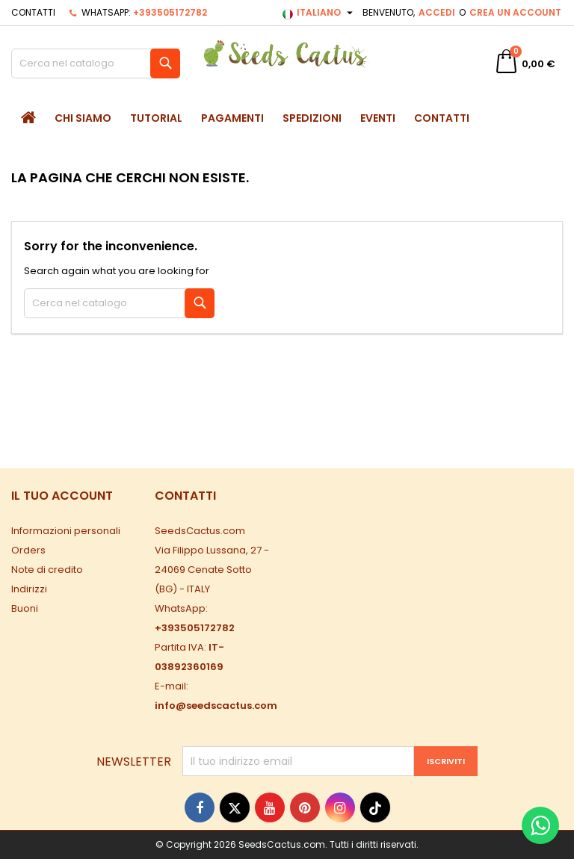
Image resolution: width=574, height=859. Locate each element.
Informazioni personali (65, 531)
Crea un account (515, 12)
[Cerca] (95, 63)
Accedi (437, 12)
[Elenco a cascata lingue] (319, 12)
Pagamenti (232, 118)
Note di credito (47, 569)
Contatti (33, 12)
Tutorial (156, 118)
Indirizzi (29, 589)
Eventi (377, 118)
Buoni (24, 608)
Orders (28, 550)
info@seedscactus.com (216, 705)
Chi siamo (83, 118)
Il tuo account (62, 495)
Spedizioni (312, 118)
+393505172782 (170, 12)
